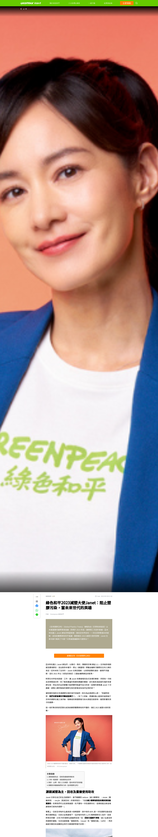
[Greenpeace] (30, 6)
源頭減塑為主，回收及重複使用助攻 (61, 776)
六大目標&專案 (74, 3)
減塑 (53, 596)
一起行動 (91, 3)
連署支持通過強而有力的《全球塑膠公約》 (63, 785)
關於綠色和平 (55, 3)
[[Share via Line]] (37, 615)
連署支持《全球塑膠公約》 (79, 655)
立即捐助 (127, 3)
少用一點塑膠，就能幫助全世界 (59, 779)
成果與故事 (108, 3)
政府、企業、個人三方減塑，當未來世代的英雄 (65, 782)
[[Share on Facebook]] (37, 606)
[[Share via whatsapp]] (37, 610)
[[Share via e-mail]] (37, 601)
